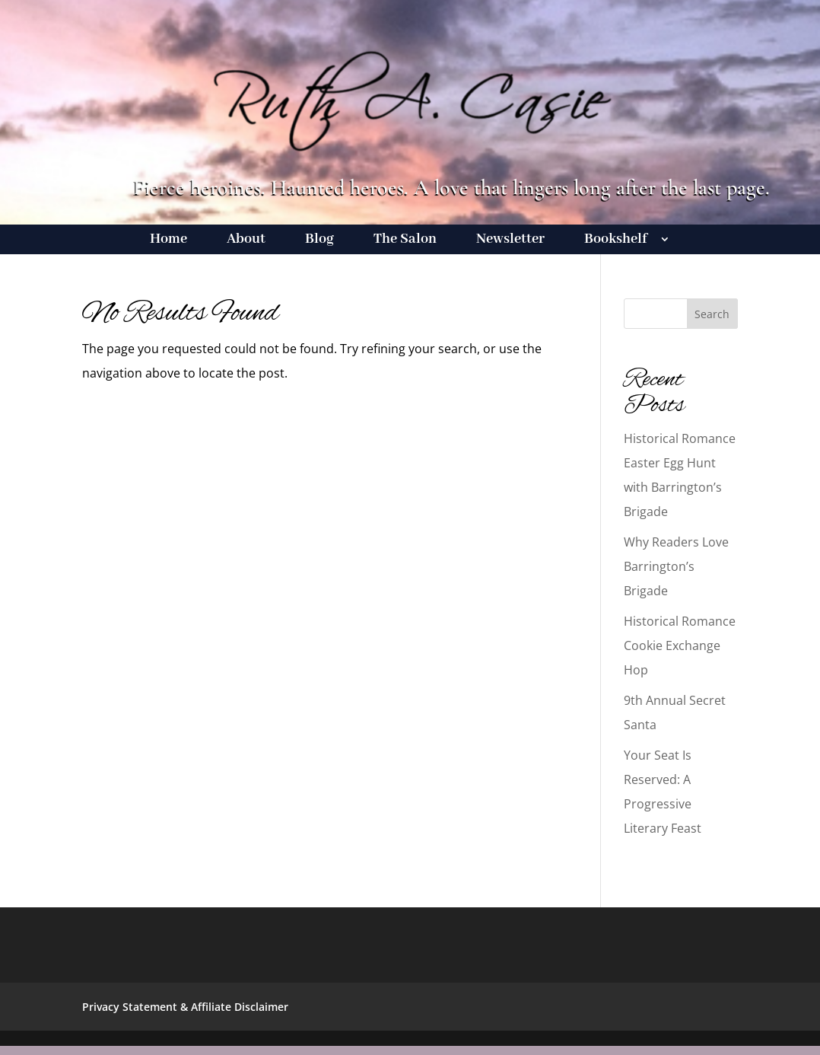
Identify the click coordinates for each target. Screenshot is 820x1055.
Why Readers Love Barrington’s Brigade (676, 566)
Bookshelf (615, 241)
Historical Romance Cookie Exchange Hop (680, 645)
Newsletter (510, 241)
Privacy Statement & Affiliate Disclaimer (185, 1006)
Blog (319, 241)
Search (711, 314)
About (246, 241)
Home (168, 241)
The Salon (405, 241)
